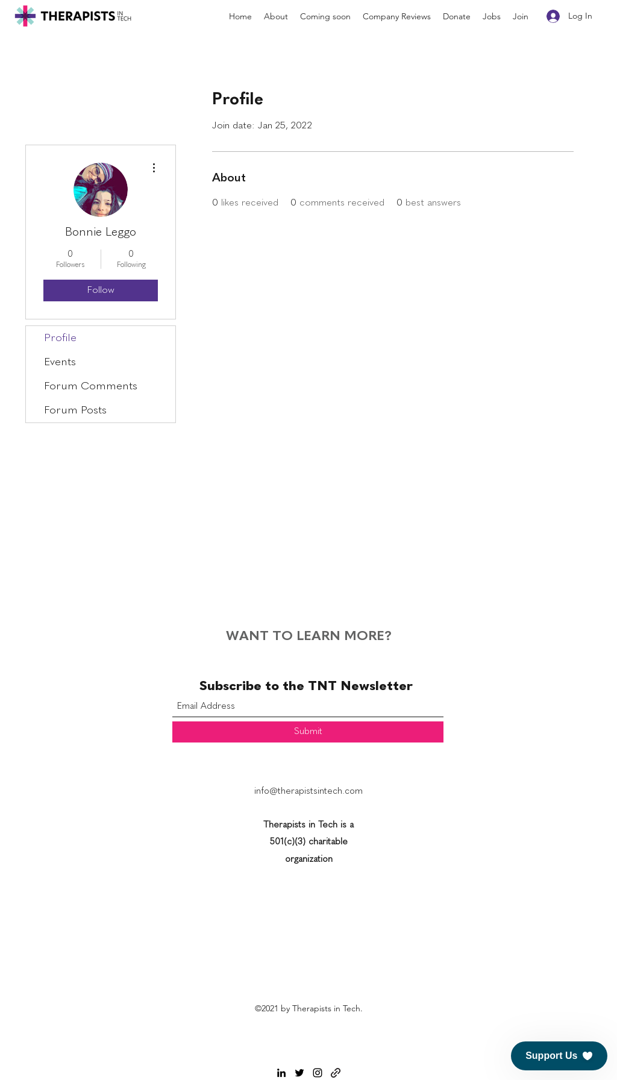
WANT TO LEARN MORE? (309, 636)
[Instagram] (318, 1073)
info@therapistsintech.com (308, 791)
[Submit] (307, 731)
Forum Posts (75, 410)
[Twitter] (299, 1073)
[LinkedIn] (281, 1073)
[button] (559, 1055)
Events (60, 362)
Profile (60, 338)
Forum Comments (90, 386)
